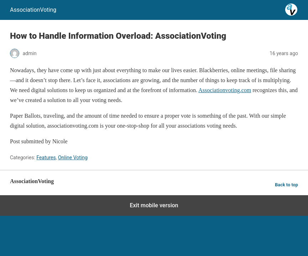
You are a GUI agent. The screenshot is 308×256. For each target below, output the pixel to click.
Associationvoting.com (225, 90)
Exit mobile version (154, 205)
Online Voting (73, 157)
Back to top (286, 184)
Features (46, 157)
